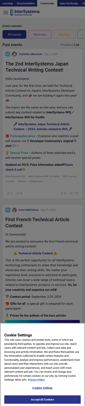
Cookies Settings (42, 389)
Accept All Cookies (42, 401)
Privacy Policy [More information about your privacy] (36, 381)
